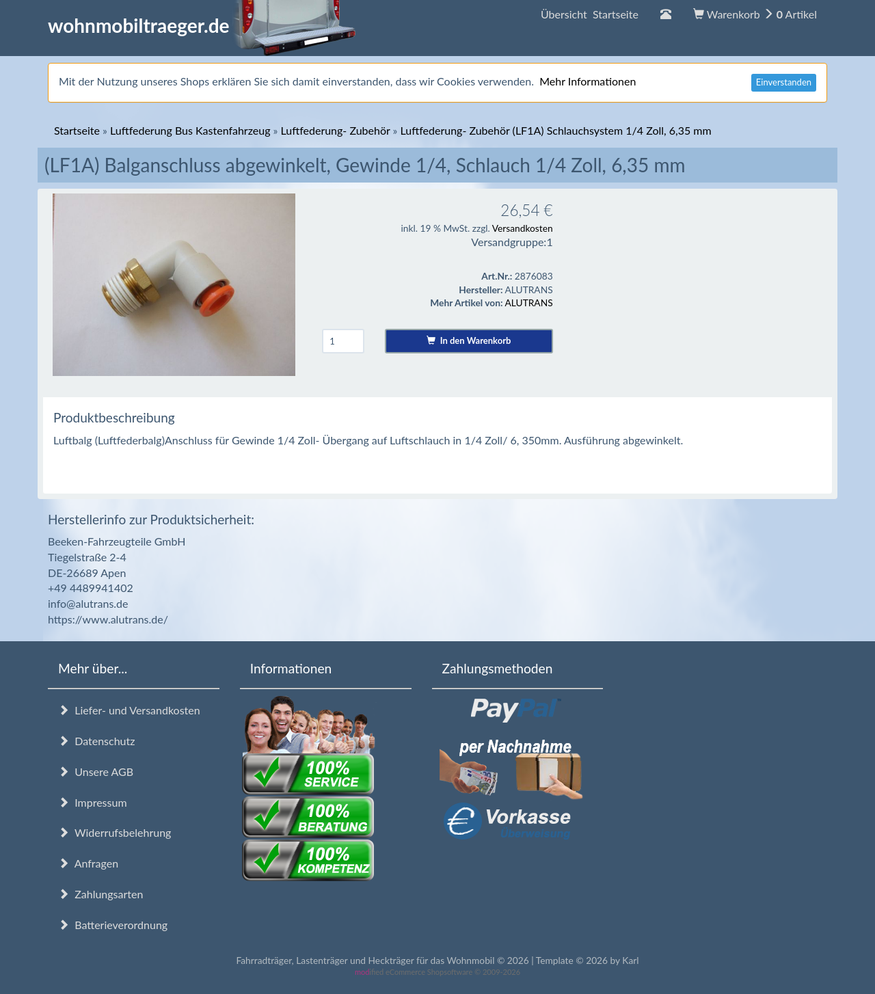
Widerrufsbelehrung (114, 832)
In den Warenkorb (469, 340)
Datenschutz (96, 740)
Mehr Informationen (587, 81)
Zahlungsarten (100, 893)
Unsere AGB (95, 771)
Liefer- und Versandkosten (129, 709)
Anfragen (88, 863)
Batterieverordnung (112, 924)
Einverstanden (783, 82)
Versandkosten (522, 228)
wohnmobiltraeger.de (202, 25)
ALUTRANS (529, 302)
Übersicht (589, 14)
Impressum (92, 802)
